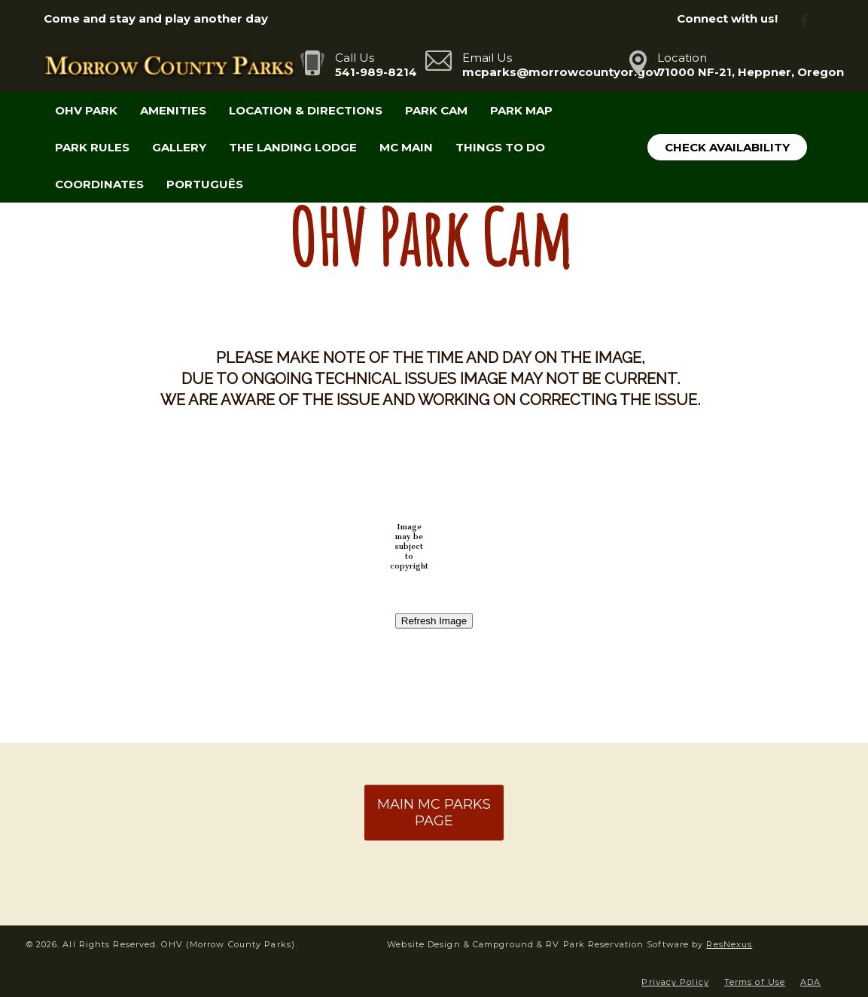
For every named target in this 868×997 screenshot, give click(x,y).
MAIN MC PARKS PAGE (434, 812)
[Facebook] (810, 19)
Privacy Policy (674, 982)
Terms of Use (754, 982)
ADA (810, 982)
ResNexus (729, 944)
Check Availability (727, 147)
